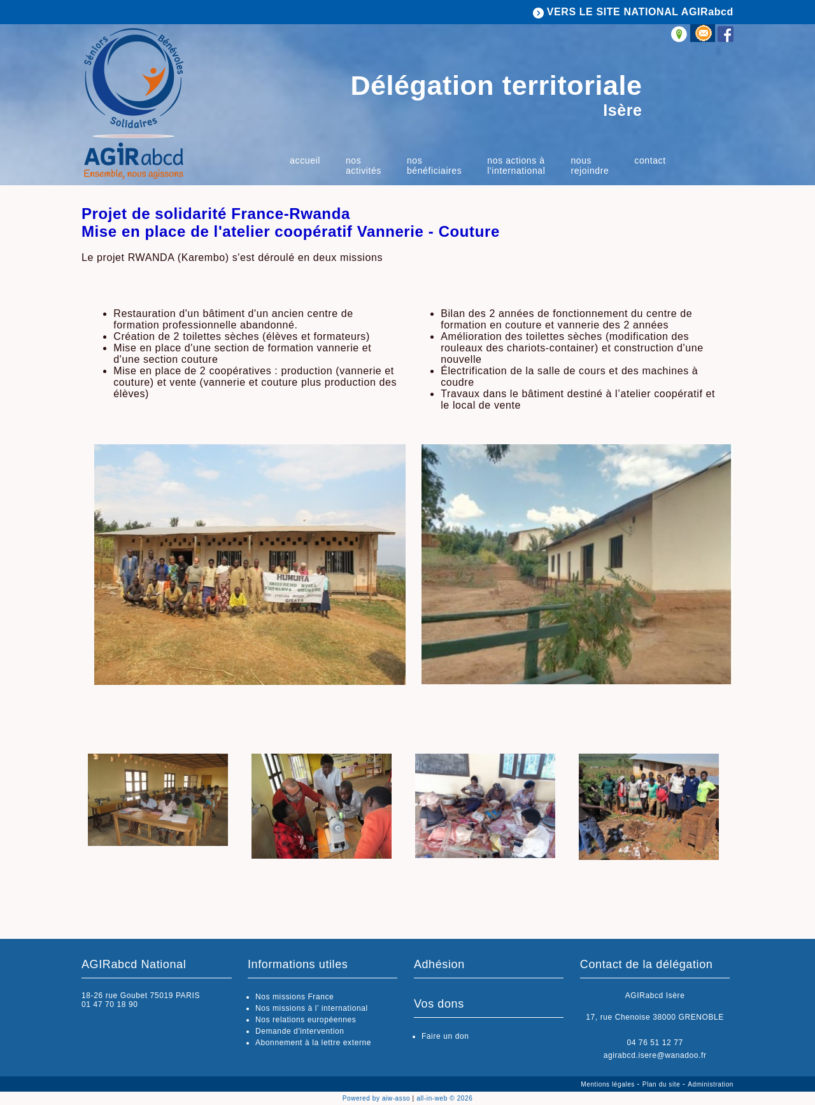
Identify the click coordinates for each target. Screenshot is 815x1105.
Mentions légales (609, 1084)
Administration (711, 1084)
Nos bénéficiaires (434, 165)
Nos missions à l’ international (311, 1008)
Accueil (305, 160)
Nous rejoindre (589, 165)
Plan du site (662, 1084)
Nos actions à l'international (516, 165)
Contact (649, 160)
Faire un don (445, 1036)
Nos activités (363, 165)
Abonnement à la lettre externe (313, 1042)
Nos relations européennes (305, 1019)
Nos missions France (294, 996)
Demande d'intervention (299, 1031)
